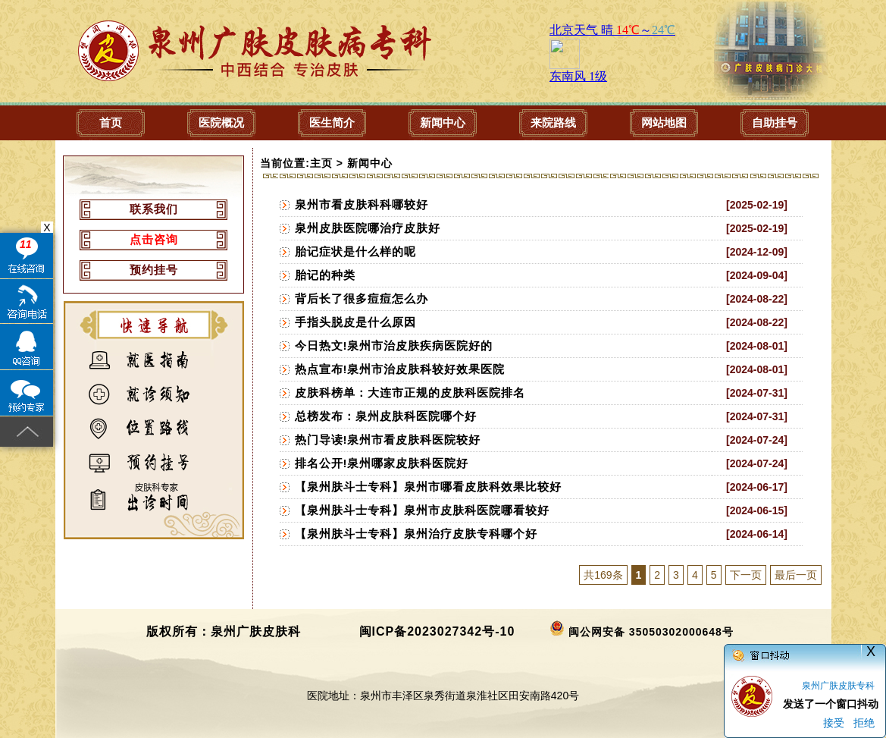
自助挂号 (774, 122)
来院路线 (553, 122)
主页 (321, 163)
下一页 (746, 575)
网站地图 (664, 122)
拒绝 (864, 723)
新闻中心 (442, 122)
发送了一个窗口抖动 (830, 704)
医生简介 (332, 122)
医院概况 (221, 122)
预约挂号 (154, 269)
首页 (110, 122)
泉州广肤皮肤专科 (838, 685)
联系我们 (154, 209)
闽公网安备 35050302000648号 (651, 632)
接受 (833, 723)
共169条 (603, 575)
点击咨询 (154, 239)
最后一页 (796, 575)
